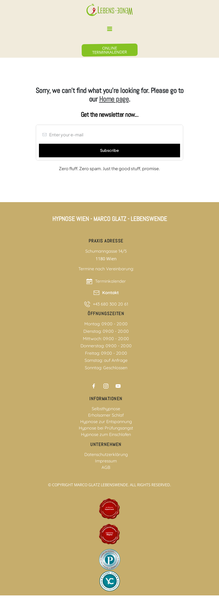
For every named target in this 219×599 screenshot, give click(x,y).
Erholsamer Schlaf (106, 415)
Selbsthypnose (106, 408)
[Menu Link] (109, 29)
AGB (105, 467)
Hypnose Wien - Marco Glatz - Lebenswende (109, 219)
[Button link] (109, 50)
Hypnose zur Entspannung (106, 421)
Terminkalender (110, 281)
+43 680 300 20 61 (110, 304)
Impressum (106, 461)
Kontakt (110, 292)
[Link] (94, 386)
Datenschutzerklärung (106, 454)
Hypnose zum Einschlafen (106, 434)
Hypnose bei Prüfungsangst (106, 428)
